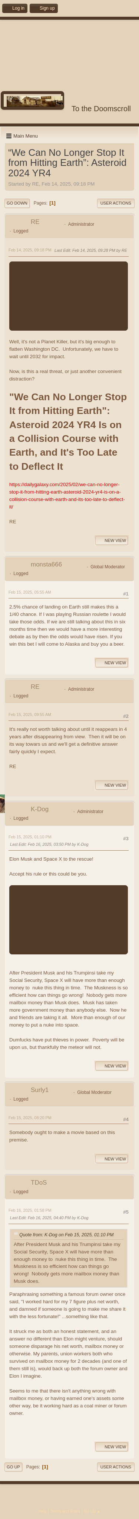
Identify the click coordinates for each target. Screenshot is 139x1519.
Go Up (13, 1467)
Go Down (17, 203)
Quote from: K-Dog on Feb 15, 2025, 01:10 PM (66, 1235)
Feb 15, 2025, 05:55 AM (30, 592)
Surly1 (40, 1090)
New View (111, 540)
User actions (115, 203)
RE (35, 221)
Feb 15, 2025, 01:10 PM (30, 837)
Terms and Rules (65, 1511)
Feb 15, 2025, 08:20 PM (30, 1117)
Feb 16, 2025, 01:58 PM (30, 1210)
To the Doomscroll (101, 109)
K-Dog (40, 809)
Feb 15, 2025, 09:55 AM (30, 714)
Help (43, 1511)
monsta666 (46, 564)
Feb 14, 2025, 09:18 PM (30, 250)
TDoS (39, 1182)
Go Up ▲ (92, 1511)
